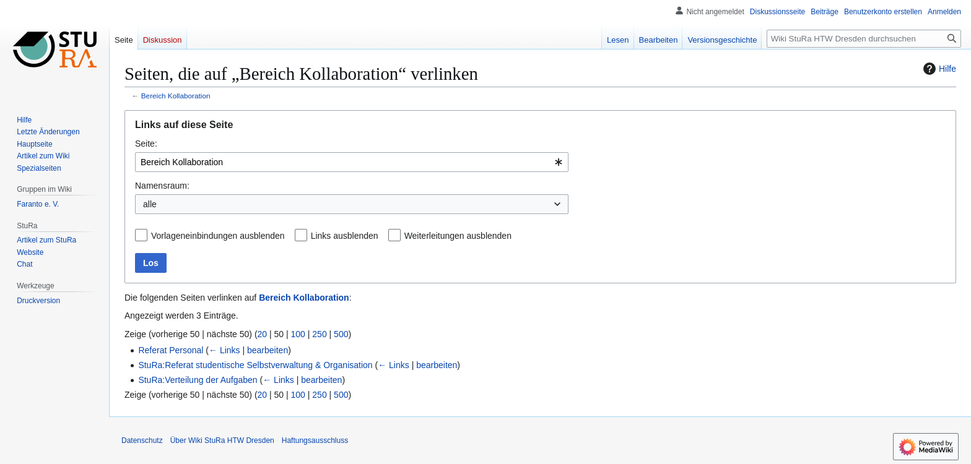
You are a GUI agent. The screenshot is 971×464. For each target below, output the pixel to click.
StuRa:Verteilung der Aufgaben (197, 380)
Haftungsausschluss (315, 440)
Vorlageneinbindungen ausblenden (218, 236)
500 (341, 334)
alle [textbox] (150, 204)
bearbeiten (267, 350)
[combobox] (351, 162)
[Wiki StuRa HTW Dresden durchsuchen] (864, 39)
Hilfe (938, 68)
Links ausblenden (344, 236)
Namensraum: (162, 186)
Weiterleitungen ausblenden (458, 236)
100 (298, 334)
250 (319, 334)
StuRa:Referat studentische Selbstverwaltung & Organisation (255, 365)
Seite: (146, 143)
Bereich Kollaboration (176, 96)
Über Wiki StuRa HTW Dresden (222, 440)
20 (263, 334)
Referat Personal (170, 350)
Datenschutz (142, 440)
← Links (224, 350)
